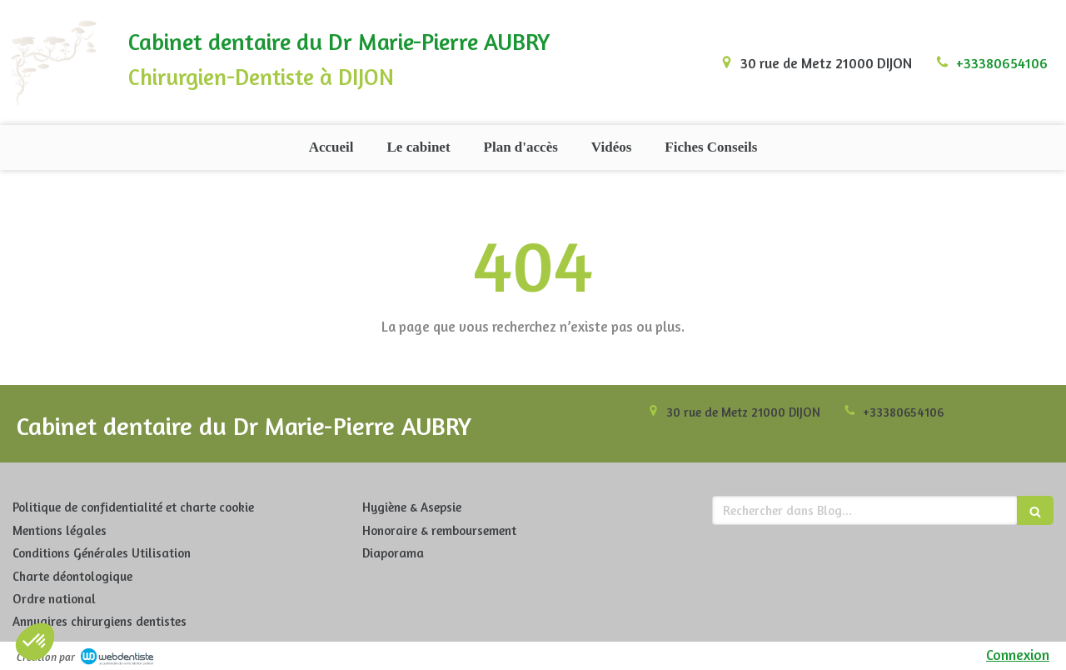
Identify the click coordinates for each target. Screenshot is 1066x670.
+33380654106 (1002, 63)
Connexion (1017, 654)
